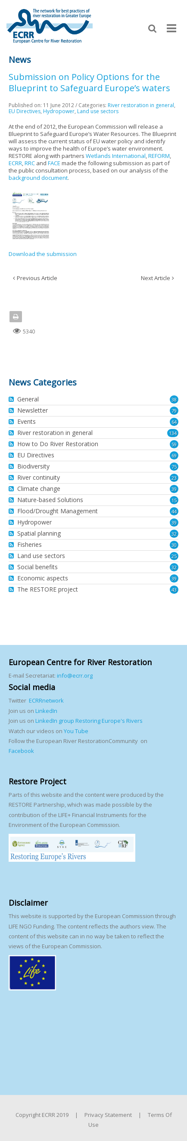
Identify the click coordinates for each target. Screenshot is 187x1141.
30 (174, 545)
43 (174, 589)
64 (174, 422)
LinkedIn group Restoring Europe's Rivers (89, 721)
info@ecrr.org (75, 675)
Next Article (155, 278)
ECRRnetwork (46, 700)
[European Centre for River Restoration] (49, 25)
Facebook (21, 751)
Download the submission (43, 254)
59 (174, 444)
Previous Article (37, 278)
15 (174, 500)
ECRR (15, 163)
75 (174, 466)
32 (174, 533)
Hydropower (59, 111)
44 (174, 511)
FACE (54, 163)
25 (174, 556)
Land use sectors (97, 111)
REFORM (159, 156)
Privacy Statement (108, 1115)
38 (174, 399)
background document (38, 178)
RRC (30, 163)
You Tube (75, 731)
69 (174, 455)
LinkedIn (46, 711)
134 (173, 433)
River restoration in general (141, 105)
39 (174, 489)
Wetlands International (116, 156)
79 (174, 410)
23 (174, 478)
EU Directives (25, 111)
